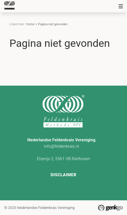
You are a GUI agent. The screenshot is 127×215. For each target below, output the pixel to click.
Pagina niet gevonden (53, 24)
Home (30, 24)
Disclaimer (63, 174)
